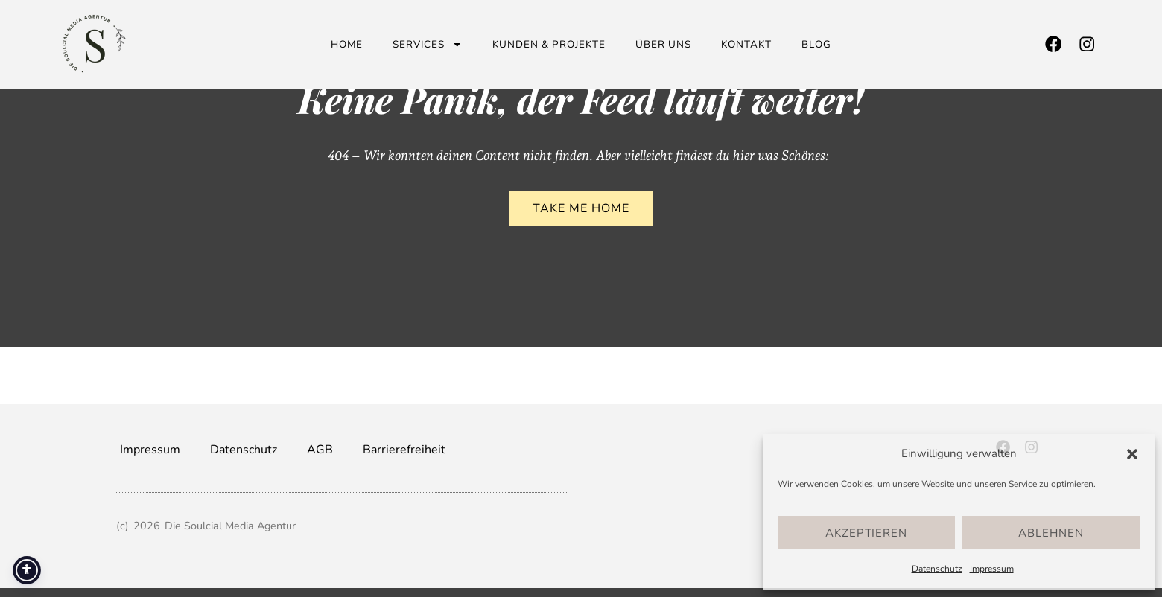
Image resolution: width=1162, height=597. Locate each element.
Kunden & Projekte (549, 44)
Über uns (663, 44)
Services (428, 44)
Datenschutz (937, 569)
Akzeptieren (866, 533)
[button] (1132, 454)
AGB (320, 449)
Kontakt (746, 44)
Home (347, 44)
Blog (816, 44)
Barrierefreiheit (404, 449)
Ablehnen (1051, 533)
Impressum (992, 569)
